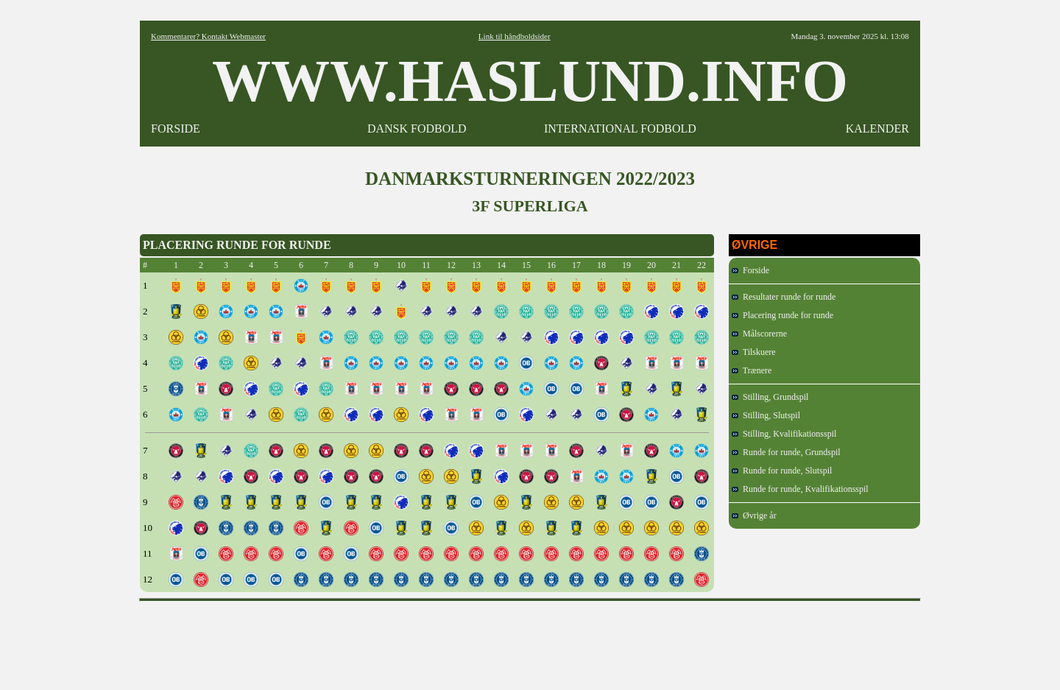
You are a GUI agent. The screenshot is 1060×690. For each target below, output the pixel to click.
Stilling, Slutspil (766, 415)
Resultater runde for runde (783, 297)
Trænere (751, 370)
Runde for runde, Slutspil (782, 470)
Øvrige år (754, 515)
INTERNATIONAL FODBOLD (620, 128)
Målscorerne (759, 333)
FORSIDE (175, 128)
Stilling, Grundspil (770, 397)
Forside (750, 270)
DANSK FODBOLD (417, 128)
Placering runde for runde (782, 315)
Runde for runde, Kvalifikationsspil (800, 489)
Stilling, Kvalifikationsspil (784, 434)
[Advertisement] (530, 641)
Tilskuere (754, 352)
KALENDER (877, 128)
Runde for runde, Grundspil (786, 452)
